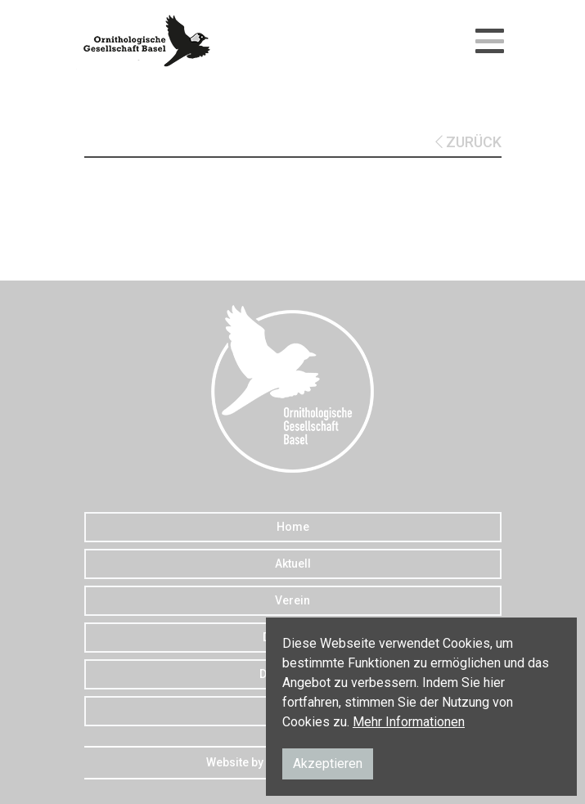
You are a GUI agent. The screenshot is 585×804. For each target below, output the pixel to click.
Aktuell (293, 563)
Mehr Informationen (409, 722)
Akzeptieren (327, 763)
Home (293, 526)
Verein (292, 600)
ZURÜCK (468, 142)
